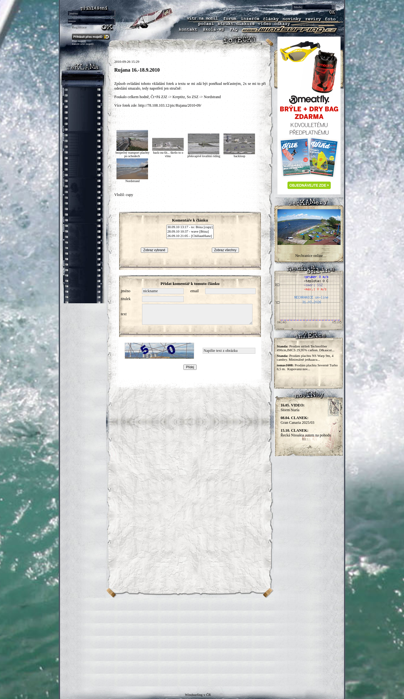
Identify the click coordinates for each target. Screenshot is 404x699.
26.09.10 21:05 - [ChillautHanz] (190, 236)
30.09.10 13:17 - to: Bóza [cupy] (190, 227)
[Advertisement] (202, 642)
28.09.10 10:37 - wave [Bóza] (190, 231)
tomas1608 (285, 365)
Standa (282, 346)
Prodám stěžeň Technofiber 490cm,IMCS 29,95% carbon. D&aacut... (305, 348)
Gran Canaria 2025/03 (297, 420)
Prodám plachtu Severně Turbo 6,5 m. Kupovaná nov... (307, 367)
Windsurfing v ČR (198, 694)
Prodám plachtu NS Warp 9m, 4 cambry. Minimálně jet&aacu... (305, 357)
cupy (129, 195)
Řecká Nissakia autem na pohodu (306, 432)
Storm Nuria (293, 407)
